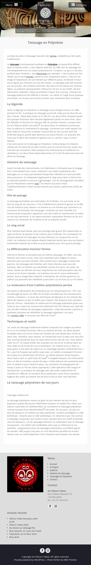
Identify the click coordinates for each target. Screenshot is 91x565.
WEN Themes (70, 559)
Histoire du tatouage (60, 473)
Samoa (53, 56)
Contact (53, 479)
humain (30, 76)
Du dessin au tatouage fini (22, 527)
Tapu (36, 183)
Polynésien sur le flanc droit (23, 534)
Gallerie (53, 470)
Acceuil (53, 464)
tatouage (14, 64)
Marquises (41, 73)
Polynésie (52, 64)
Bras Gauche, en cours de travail (25, 531)
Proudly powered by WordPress (29, 559)
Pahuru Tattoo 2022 (19, 524)
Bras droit (14, 537)
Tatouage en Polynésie (61, 476)
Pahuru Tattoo (45, 27)
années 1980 (17, 315)
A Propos (54, 467)
